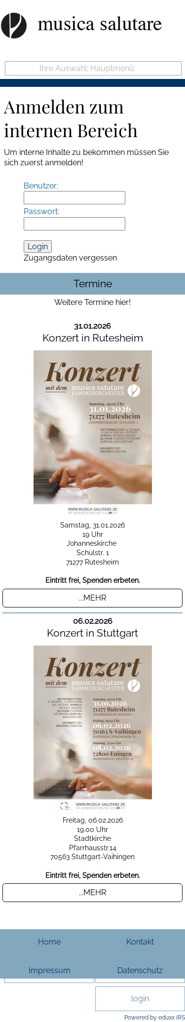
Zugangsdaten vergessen (70, 258)
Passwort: (41, 211)
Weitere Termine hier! (92, 302)
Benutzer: (41, 185)
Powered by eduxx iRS (154, 1017)
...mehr (92, 598)
